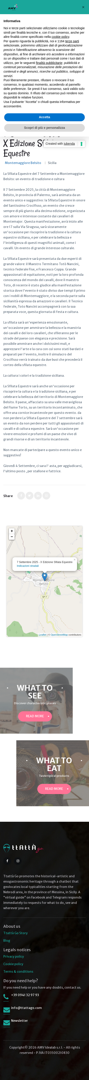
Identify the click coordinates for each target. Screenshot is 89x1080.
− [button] (12, 537)
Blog (6, 941)
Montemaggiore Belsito (23, 163)
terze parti (72, 41)
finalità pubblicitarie (49, 63)
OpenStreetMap (59, 634)
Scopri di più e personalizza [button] (44, 127)
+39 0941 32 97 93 (25, 995)
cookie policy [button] (60, 37)
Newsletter (19, 1021)
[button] (83, 7)
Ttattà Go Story (15, 933)
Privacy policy (13, 956)
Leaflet (42, 634)
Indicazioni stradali (28, 565)
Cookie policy (13, 964)
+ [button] (12, 531)
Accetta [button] (44, 117)
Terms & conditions (18, 972)
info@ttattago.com (26, 1008)
